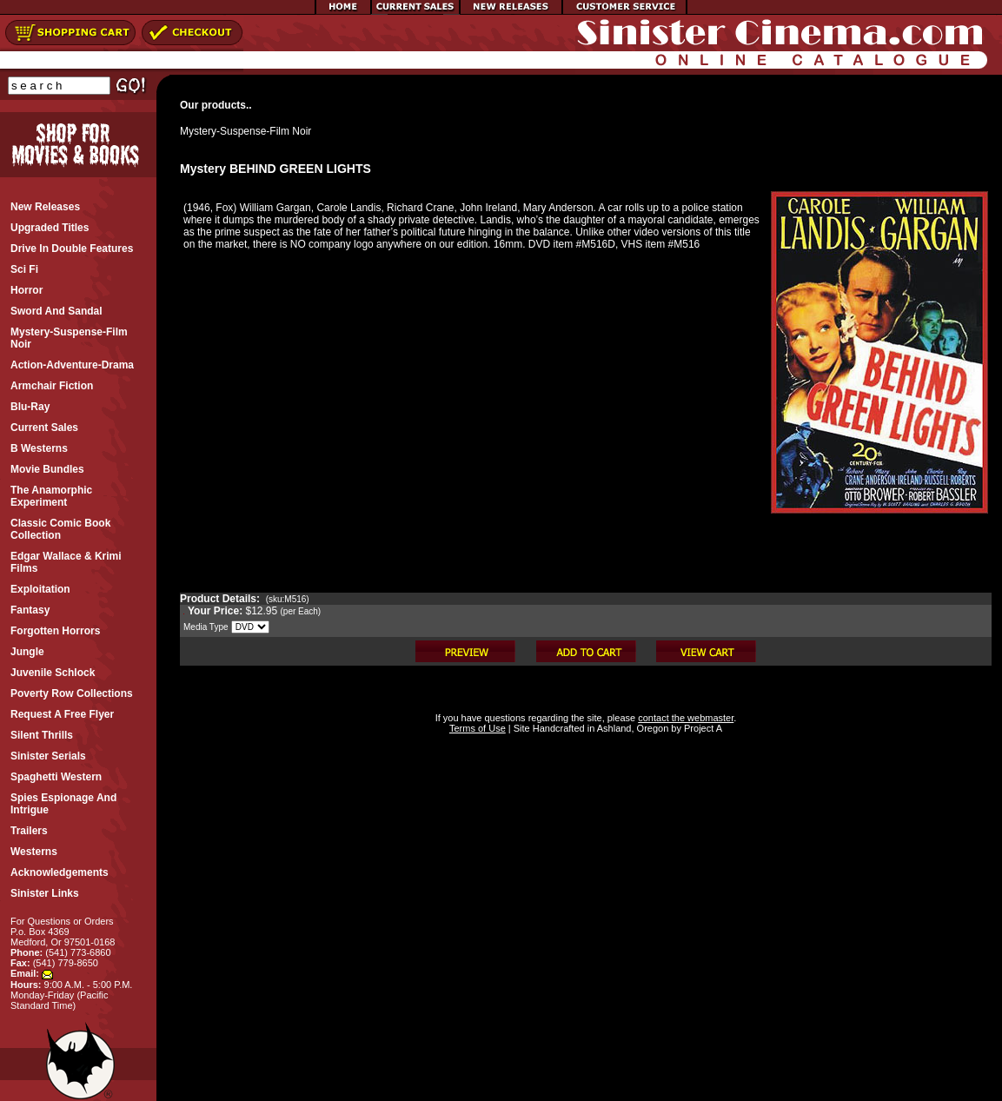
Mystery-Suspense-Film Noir (245, 131)
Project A (701, 728)
